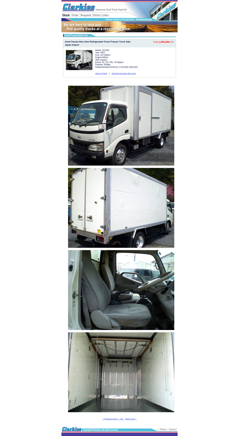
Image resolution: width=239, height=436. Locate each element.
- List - (121, 419)
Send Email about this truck (124, 73)
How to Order (101, 73)
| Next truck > (130, 419)
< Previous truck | (111, 419)
